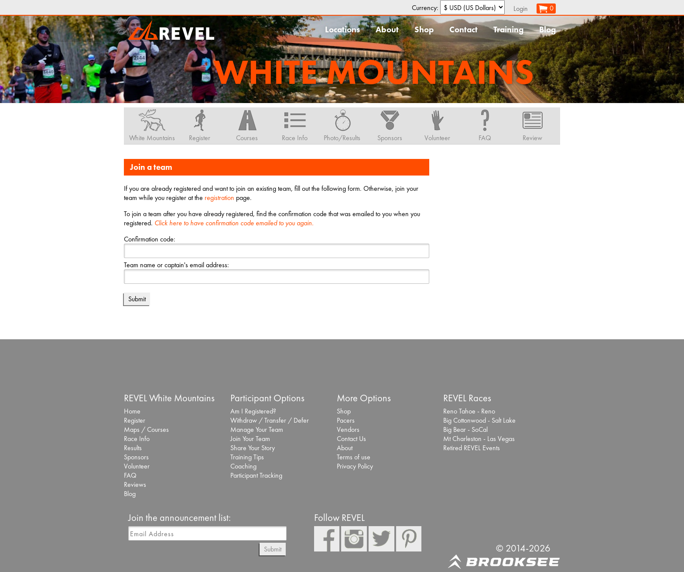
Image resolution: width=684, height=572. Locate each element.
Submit (272, 549)
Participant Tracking (256, 475)
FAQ (130, 475)
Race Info (137, 438)
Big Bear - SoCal (465, 429)
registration (219, 197)
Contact (463, 29)
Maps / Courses (146, 429)
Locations (342, 29)
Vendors (348, 429)
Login (520, 8)
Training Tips (247, 457)
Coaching (243, 466)
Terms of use (353, 457)
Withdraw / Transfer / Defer (269, 420)
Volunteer (137, 466)
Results (133, 447)
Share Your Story (252, 447)
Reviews (135, 484)
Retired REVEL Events (471, 447)
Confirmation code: (149, 239)
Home (132, 411)
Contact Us (351, 438)
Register (134, 420)
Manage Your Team (256, 429)
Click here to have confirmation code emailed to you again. (234, 222)
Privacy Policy (355, 466)
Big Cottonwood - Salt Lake (479, 420)
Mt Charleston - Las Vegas (479, 438)
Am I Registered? (253, 411)
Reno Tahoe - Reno (469, 411)
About (387, 29)
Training (508, 29)
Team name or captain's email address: (176, 264)
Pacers (346, 420)
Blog (547, 29)
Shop (424, 29)
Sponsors (136, 457)
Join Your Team (250, 438)
